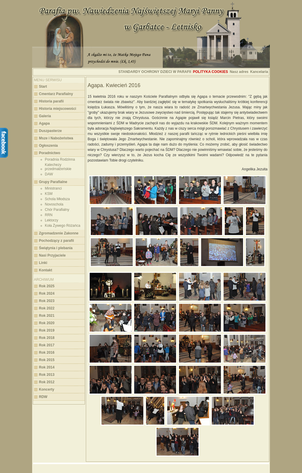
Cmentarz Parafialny (56, 94)
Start (43, 86)
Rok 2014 (47, 367)
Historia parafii (51, 101)
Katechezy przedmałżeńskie (58, 167)
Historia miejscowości (57, 109)
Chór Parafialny (57, 210)
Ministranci (53, 188)
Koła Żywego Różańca (62, 226)
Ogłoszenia (48, 145)
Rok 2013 (47, 375)
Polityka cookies (210, 72)
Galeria (45, 116)
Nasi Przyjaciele (52, 255)
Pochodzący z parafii (56, 241)
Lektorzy (51, 220)
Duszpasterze (50, 131)
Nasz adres (239, 72)
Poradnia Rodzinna (60, 159)
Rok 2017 (47, 345)
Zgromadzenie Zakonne (58, 233)
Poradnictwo (49, 153)
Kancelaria (259, 72)
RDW (43, 397)
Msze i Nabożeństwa (56, 138)
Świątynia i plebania (56, 248)
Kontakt (45, 270)
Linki (43, 263)
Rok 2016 (47, 352)
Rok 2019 (47, 330)
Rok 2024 (47, 293)
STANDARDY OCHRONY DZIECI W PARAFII (155, 72)
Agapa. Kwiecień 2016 (114, 85)
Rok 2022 (47, 308)
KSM (48, 194)
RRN (48, 215)
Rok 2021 (47, 316)
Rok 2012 (47, 382)
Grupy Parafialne (53, 182)
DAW (49, 174)
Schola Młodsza (57, 199)
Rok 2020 (47, 323)
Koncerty (46, 389)
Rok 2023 (47, 301)
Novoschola (54, 204)
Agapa (44, 123)
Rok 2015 (47, 360)
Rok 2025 (47, 286)
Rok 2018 (47, 338)
